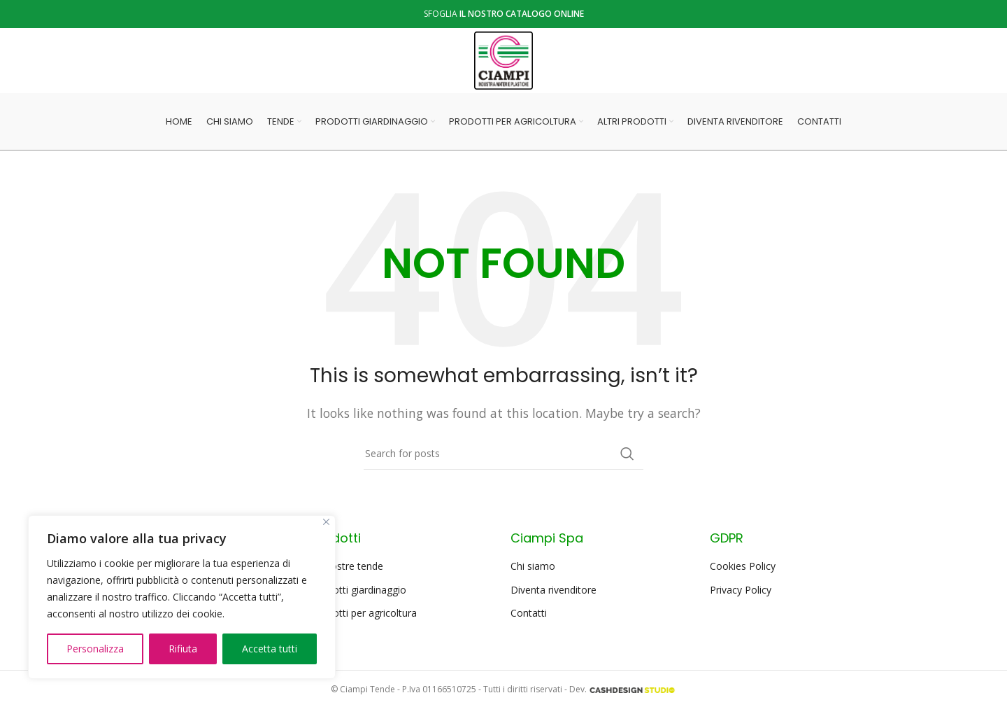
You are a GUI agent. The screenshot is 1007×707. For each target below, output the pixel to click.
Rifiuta (183, 648)
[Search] (503, 458)
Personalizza (95, 648)
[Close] (326, 522)
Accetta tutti (269, 648)
